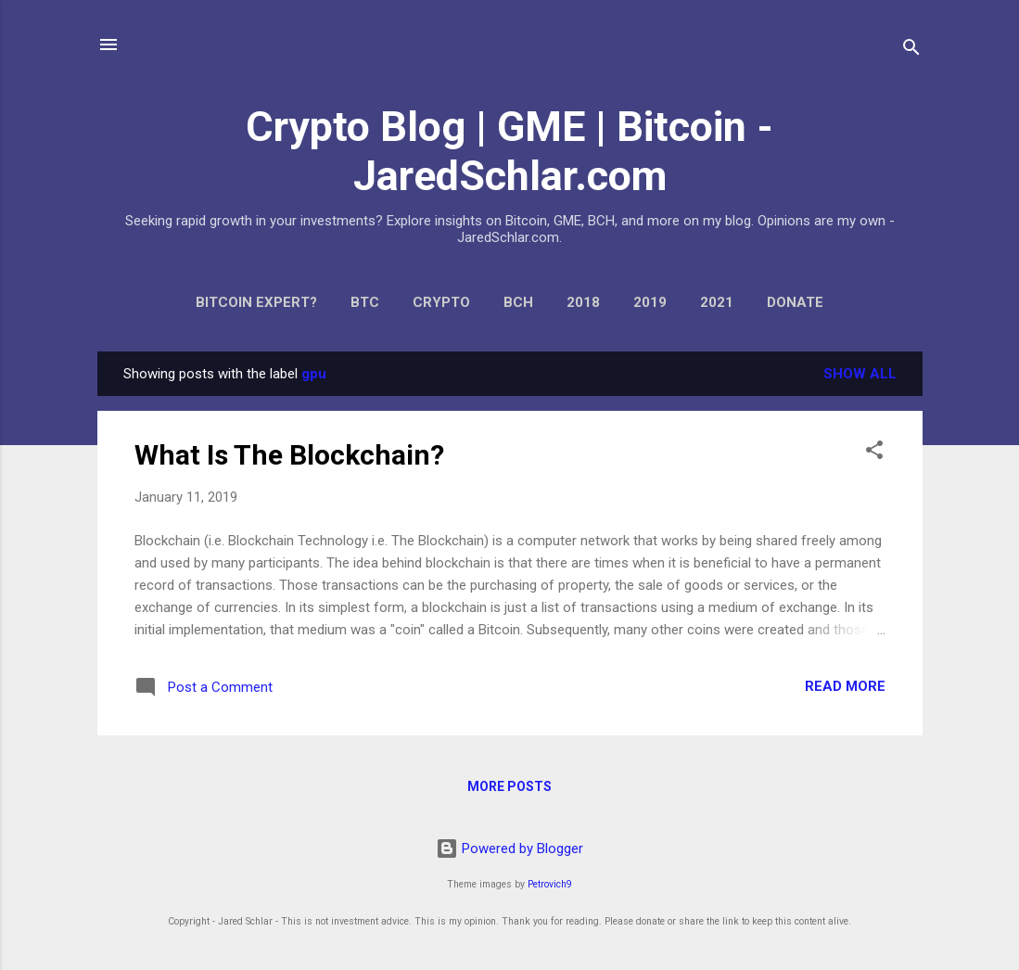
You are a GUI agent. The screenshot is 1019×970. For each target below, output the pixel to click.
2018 (583, 302)
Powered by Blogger (509, 848)
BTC (364, 302)
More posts (509, 786)
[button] (874, 453)
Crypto (441, 302)
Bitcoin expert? (256, 302)
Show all (860, 373)
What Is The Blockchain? (289, 455)
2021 (716, 302)
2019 (650, 302)
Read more (845, 686)
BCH (518, 302)
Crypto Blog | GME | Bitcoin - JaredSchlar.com (509, 151)
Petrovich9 (550, 884)
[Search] (911, 50)
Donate (795, 302)
